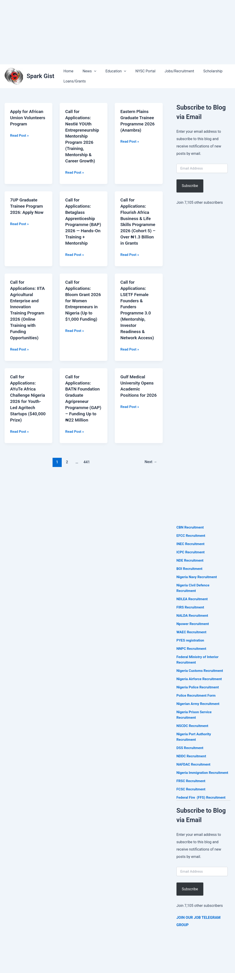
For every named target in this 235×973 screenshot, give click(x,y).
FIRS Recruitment (191, 607)
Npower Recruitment (193, 624)
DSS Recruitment (190, 748)
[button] (91, 71)
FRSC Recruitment (191, 786)
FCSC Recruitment (191, 794)
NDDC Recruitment (191, 756)
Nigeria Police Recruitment (198, 687)
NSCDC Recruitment (193, 726)
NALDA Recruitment (193, 615)
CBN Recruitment (190, 527)
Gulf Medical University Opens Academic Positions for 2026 (137, 389)
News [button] (87, 71)
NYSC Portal (139, 71)
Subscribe (190, 186)
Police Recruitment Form (197, 695)
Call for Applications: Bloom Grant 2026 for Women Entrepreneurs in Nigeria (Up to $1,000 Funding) (82, 302)
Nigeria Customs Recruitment (200, 670)
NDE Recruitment (190, 560)
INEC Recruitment (191, 544)
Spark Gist (40, 76)
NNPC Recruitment (192, 648)
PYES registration (190, 640)
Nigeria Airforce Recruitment (200, 679)
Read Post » (20, 141)
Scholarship (203, 71)
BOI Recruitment (190, 568)
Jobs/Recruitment (171, 71)
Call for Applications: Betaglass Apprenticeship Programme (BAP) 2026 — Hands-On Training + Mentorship (80, 222)
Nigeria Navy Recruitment (197, 577)
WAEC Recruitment (192, 632)
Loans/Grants (74, 81)
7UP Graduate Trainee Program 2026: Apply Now (27, 204)
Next (150, 461)
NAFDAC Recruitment (194, 764)
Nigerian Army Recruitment (198, 703)
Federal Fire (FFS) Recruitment (202, 803)
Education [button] (111, 71)
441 (86, 461)
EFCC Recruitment (191, 535)
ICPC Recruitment (191, 552)
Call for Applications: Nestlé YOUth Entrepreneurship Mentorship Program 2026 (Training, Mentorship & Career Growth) (83, 135)
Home (68, 71)
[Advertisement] (117, 32)
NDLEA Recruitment (192, 599)
